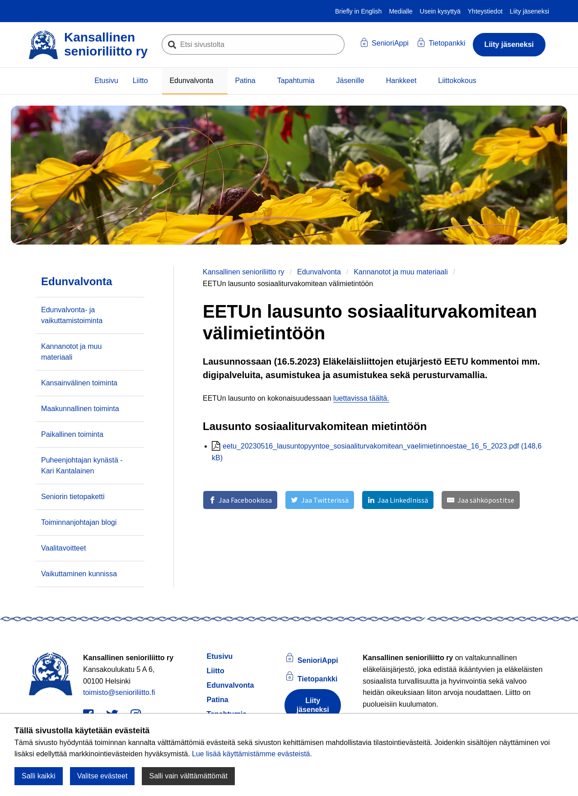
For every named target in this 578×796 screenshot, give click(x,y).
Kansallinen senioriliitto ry (243, 272)
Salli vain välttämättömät (188, 776)
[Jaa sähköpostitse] (480, 500)
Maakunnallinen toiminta (80, 408)
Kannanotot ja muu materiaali (400, 272)
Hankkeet (401, 80)
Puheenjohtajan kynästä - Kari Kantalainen (82, 465)
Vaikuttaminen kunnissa (79, 574)
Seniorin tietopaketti (73, 496)
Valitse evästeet (102, 776)
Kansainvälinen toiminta (79, 383)
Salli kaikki (39, 776)
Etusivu (106, 80)
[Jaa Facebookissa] (240, 500)
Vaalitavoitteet (63, 548)
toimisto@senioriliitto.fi (119, 692)
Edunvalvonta (191, 80)
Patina (245, 80)
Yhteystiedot (485, 11)
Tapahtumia (296, 80)
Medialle (400, 11)
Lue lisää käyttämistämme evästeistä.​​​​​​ (252, 754)
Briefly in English (358, 11)
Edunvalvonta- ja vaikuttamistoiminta (72, 315)
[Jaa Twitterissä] (319, 500)
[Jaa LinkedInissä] (398, 500)
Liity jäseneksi (529, 11)
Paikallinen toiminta (72, 434)
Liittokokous (457, 80)
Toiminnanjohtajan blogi (79, 522)
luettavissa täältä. (361, 398)
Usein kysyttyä (440, 11)
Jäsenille (350, 80)
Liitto (140, 80)
